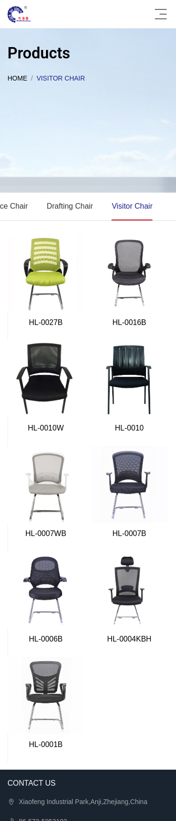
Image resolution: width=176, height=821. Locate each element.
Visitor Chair (132, 206)
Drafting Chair (69, 206)
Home (17, 78)
